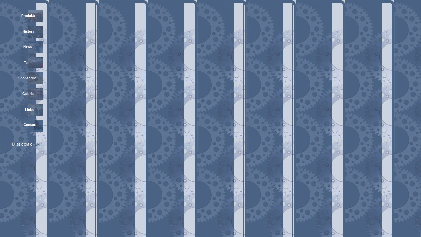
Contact (30, 125)
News (27, 46)
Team (28, 63)
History (28, 31)
